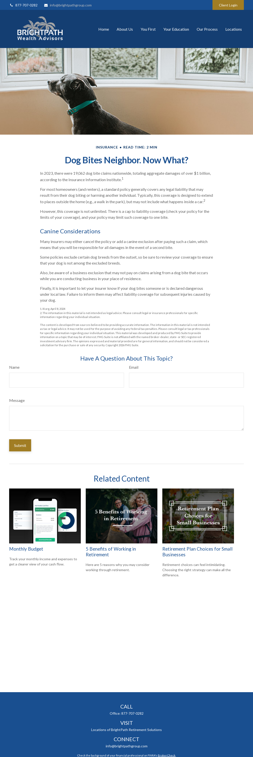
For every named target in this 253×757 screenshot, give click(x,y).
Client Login (228, 5)
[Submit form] (20, 445)
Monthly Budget (26, 549)
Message (17, 400)
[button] (103, 29)
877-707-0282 (23, 5)
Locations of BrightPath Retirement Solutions (126, 730)
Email (133, 367)
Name (14, 367)
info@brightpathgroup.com (68, 5)
